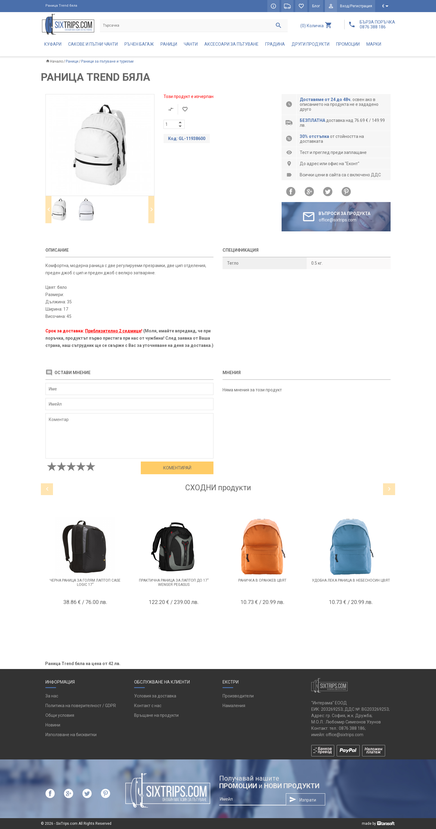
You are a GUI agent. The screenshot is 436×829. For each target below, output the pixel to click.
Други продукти (310, 44)
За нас (51, 696)
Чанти (191, 44)
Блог (316, 6)
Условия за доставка (155, 696)
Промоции (348, 44)
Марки (373, 44)
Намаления (234, 705)
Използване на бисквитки (71, 734)
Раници (168, 44)
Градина (275, 44)
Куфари (52, 44)
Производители (238, 696)
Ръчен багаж (139, 44)
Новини (52, 725)
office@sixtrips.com (344, 734)
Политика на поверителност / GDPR (80, 705)
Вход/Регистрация (356, 6)
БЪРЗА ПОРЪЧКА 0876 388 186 (377, 24)
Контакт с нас (147, 705)
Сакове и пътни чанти (93, 44)
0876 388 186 (352, 728)
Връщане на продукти (156, 715)
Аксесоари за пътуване (231, 44)
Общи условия (59, 715)
